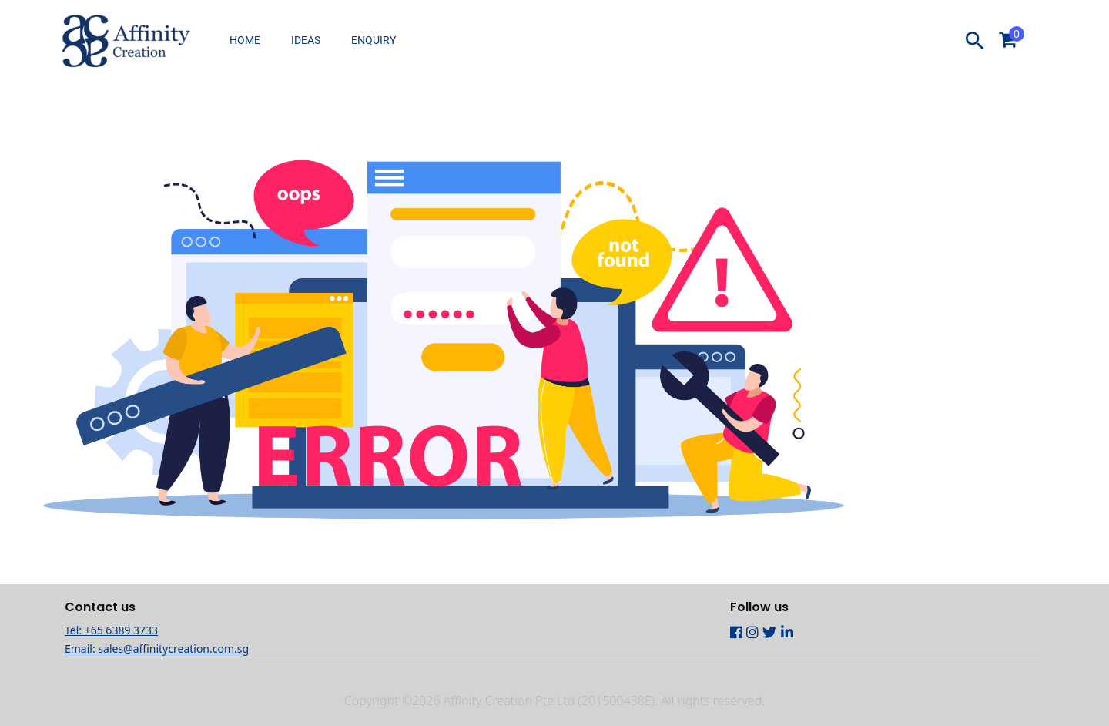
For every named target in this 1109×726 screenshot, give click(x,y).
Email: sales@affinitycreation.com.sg (157, 648)
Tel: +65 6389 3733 (111, 630)
